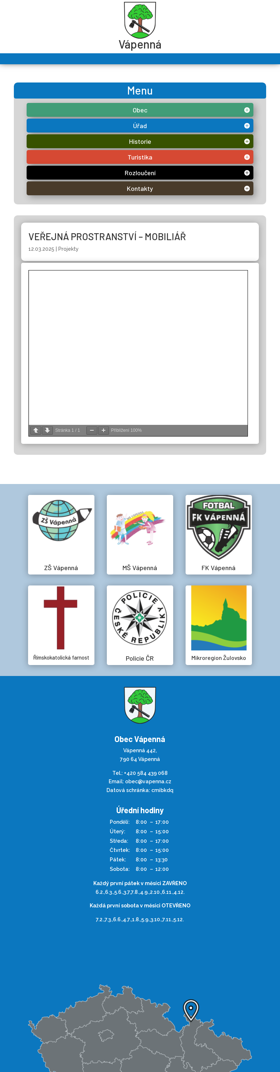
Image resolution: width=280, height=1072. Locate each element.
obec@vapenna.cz (148, 781)
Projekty (68, 249)
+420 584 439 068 (146, 773)
